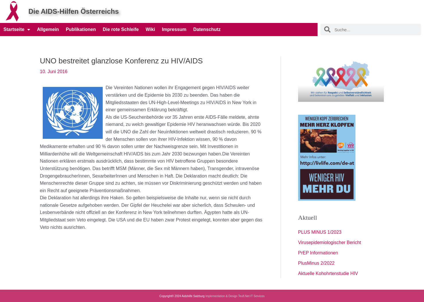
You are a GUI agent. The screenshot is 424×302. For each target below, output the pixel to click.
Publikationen (81, 29)
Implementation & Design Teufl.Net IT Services (234, 296)
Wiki (150, 29)
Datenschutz (207, 29)
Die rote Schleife (121, 29)
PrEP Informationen (318, 252)
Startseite (16, 29)
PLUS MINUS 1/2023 (319, 232)
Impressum (174, 29)
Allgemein (48, 29)
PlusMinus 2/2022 (316, 263)
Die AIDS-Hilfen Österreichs (73, 11)
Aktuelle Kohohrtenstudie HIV (328, 273)
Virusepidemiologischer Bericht (329, 242)
